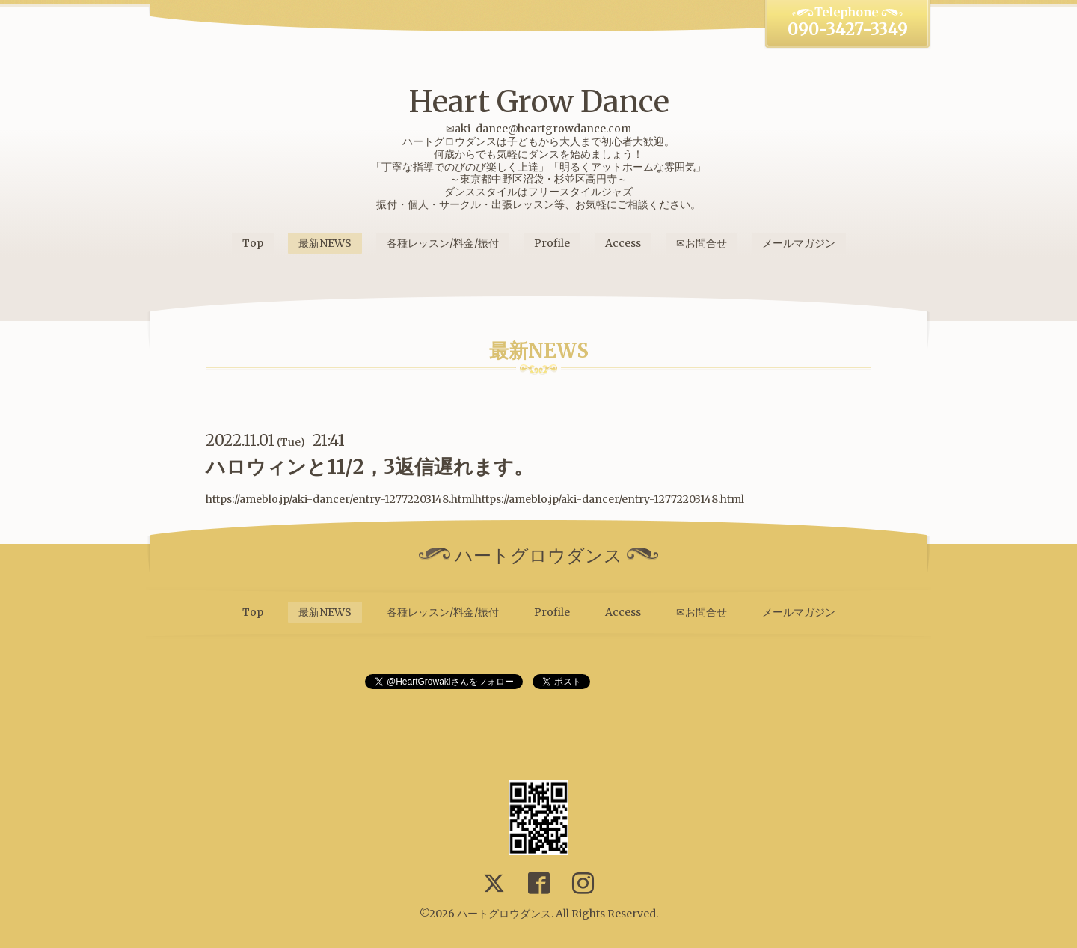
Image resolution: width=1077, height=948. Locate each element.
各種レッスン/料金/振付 (443, 243)
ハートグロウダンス (504, 913)
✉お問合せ (701, 243)
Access (623, 243)
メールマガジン (798, 243)
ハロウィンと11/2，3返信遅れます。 (369, 466)
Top (252, 243)
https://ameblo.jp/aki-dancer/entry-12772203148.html (609, 499)
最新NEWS (325, 243)
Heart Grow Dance (538, 101)
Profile (552, 243)
